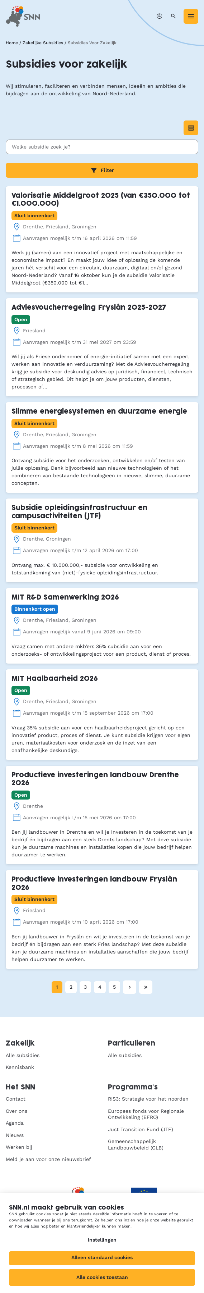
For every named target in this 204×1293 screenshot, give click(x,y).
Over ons (16, 1111)
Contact (15, 1099)
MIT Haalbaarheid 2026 (54, 678)
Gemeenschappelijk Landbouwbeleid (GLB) (135, 1144)
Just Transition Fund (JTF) (140, 1129)
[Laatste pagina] (145, 987)
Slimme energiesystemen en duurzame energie (99, 411)
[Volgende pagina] (129, 987)
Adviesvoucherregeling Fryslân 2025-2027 (88, 307)
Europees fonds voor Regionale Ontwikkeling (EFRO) (146, 1114)
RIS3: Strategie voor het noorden (148, 1099)
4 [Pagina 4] (99, 987)
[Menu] (191, 16)
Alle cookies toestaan (102, 1277)
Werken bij (19, 1147)
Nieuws (15, 1135)
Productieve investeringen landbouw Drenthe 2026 (95, 779)
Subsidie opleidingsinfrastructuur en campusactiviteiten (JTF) (79, 512)
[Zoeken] (173, 16)
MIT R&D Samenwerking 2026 (65, 597)
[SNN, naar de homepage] (23, 16)
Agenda (15, 1123)
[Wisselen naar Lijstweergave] (191, 127)
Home (12, 42)
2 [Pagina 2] (71, 987)
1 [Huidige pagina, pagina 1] (57, 987)
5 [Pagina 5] (114, 987)
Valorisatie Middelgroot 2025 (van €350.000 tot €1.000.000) (100, 200)
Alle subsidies (22, 1055)
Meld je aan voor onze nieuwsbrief (48, 1159)
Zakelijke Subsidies (43, 42)
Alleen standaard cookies (102, 1257)
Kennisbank (20, 1067)
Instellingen (102, 1240)
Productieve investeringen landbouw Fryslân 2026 (94, 883)
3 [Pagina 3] (85, 987)
